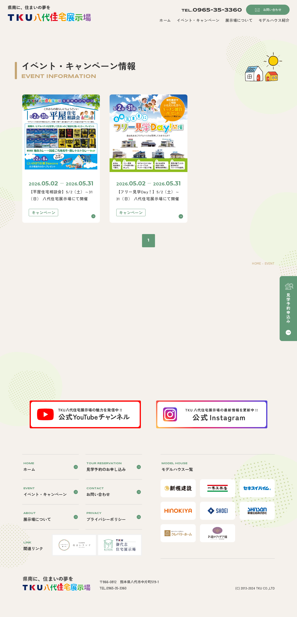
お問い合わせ (272, 9)
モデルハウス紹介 (274, 20)
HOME (256, 263)
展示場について (239, 20)
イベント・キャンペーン (198, 20)
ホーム (165, 20)
